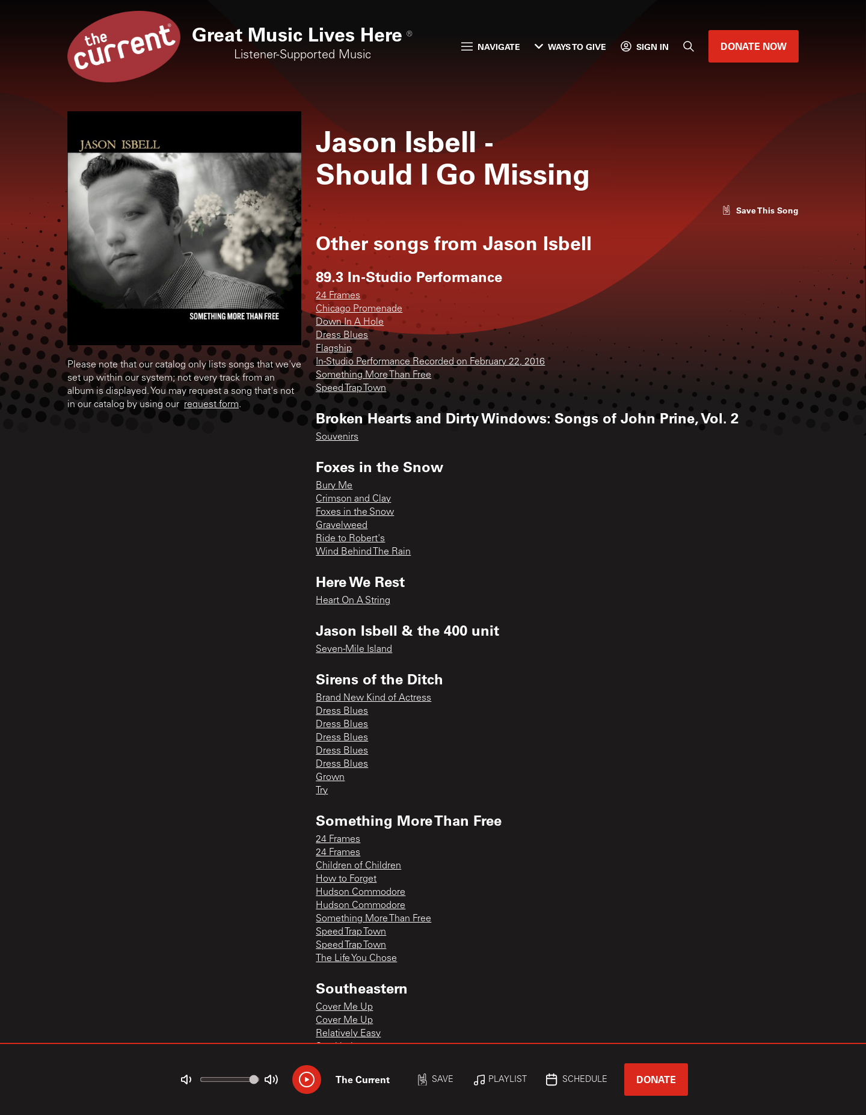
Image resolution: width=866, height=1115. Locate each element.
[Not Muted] (186, 1079)
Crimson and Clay (353, 499)
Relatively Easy (348, 1034)
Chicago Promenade (359, 309)
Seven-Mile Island (354, 649)
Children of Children (358, 866)
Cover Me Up (344, 1007)
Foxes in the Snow (355, 512)
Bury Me (334, 486)
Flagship (334, 349)
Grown (330, 777)
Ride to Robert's (350, 539)
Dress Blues (342, 335)
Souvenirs (337, 437)
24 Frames (338, 296)
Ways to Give (570, 46)
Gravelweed (341, 525)
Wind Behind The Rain (363, 552)
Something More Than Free (373, 375)
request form (211, 405)
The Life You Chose (356, 958)
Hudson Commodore (360, 892)
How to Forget (346, 879)
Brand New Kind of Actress (373, 698)
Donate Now (753, 46)
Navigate (490, 46)
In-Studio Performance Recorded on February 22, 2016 (430, 362)
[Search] (688, 46)
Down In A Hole (350, 322)
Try (322, 791)
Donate (656, 1079)
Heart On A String (353, 601)
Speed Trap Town (351, 388)
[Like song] (760, 210)
